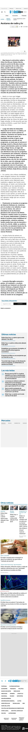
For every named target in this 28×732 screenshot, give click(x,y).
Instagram (8, 681)
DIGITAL (6, 719)
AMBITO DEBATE (21, 719)
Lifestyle (20, 693)
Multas (3, 713)
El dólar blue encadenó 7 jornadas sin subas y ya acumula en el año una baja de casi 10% (14, 604)
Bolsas (10, 423)
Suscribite (20, 303)
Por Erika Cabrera (4, 572)
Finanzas (24, 15)
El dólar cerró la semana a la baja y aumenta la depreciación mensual (11, 627)
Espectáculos (5, 703)
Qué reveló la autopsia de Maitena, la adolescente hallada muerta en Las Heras (15, 389)
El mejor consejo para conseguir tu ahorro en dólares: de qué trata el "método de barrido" (12, 559)
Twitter (2, 680)
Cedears (25, 423)
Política (21, 688)
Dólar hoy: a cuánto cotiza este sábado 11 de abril (13, 344)
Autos (19, 701)
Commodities (17, 423)
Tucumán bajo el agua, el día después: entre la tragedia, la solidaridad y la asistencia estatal (13, 362)
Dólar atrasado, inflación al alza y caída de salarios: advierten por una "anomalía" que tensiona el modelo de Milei (14, 568)
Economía (15, 15)
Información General (8, 701)
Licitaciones (12, 713)
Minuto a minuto (5, 591)
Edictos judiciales (17, 710)
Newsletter (23, 681)
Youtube (16, 680)
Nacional (4, 696)
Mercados (17, 691)
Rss (24, 703)
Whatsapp (19, 681)
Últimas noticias (14, 686)
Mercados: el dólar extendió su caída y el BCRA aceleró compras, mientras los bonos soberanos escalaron (14, 595)
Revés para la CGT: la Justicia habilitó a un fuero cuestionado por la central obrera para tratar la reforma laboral (15, 376)
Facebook (5, 681)
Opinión (12, 693)
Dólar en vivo (18, 8)
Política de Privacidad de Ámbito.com (12, 708)
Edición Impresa (6, 698)
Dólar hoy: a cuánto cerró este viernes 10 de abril (14, 395)
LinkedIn (12, 681)
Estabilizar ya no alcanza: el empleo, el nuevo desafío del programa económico (13, 350)
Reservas (11, 8)
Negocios (4, 693)
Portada (4, 686)
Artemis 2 (26, 8)
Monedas (3, 423)
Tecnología (16, 703)
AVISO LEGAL (5, 710)
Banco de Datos (6, 691)
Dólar (7, 15)
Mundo (12, 696)
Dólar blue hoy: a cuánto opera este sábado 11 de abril (12, 338)
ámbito (2, 19)
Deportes (20, 696)
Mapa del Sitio (5, 706)
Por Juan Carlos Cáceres (22, 536)
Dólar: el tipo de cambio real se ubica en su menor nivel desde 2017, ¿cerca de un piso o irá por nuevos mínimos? (23, 524)
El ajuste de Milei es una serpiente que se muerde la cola (13, 356)
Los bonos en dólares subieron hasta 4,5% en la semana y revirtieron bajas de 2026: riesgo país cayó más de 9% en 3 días (15, 383)
